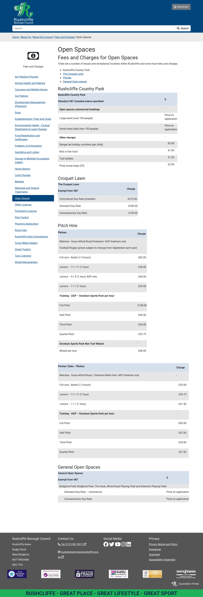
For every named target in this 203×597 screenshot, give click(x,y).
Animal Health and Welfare (30, 83)
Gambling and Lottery (27, 152)
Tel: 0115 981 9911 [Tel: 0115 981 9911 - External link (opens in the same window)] (73, 544)
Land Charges (23, 175)
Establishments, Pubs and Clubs (33, 119)
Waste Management (26, 262)
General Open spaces (75, 81)
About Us (26, 37)
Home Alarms (22, 168)
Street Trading (23, 249)
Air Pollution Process (26, 76)
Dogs (18, 112)
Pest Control (22, 217)
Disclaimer (155, 549)
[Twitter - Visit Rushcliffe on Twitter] (112, 545)
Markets (19, 181)
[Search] (93, 28)
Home (15, 37)
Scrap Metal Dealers (26, 243)
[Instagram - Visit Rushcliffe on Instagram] (123, 545)
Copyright (154, 554)
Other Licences (23, 204)
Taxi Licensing (23, 255)
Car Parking (21, 96)
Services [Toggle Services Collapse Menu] (181, 6)
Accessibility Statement (162, 559)
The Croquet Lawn (73, 73)
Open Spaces (22, 198)
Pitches (67, 77)
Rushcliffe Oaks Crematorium (31, 236)
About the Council (43, 37)
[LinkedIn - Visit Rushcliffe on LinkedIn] (128, 545)
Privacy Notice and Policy (163, 544)
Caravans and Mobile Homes (31, 89)
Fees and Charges (65, 37)
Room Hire (21, 230)
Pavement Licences (26, 211)
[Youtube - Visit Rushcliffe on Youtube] (118, 545)
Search (182, 28)
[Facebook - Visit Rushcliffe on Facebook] (106, 545)
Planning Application (26, 223)
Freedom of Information (28, 145)
